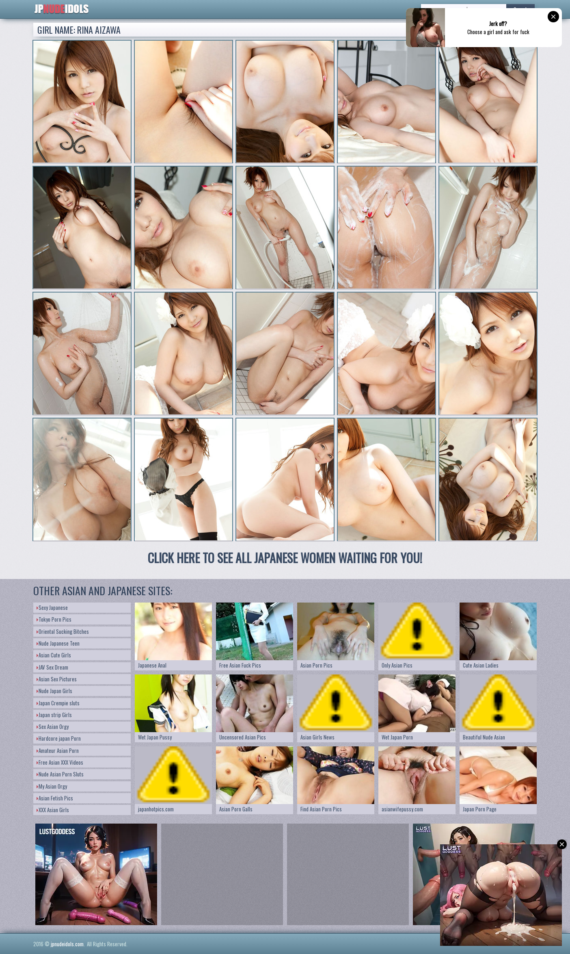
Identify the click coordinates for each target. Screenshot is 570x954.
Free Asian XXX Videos (60, 762)
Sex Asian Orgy (53, 726)
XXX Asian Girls (53, 810)
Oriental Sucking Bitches (63, 631)
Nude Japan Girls (54, 691)
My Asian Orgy (52, 786)
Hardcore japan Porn (59, 738)
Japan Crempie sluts (58, 703)
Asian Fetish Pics (55, 798)
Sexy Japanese (52, 607)
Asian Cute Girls (54, 655)
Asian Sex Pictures (57, 679)
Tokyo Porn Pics (54, 619)
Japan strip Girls (54, 715)
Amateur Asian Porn (58, 750)
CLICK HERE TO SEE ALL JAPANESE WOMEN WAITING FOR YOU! (285, 558)
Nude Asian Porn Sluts (60, 774)
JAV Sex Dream (52, 667)
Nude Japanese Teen (58, 643)
